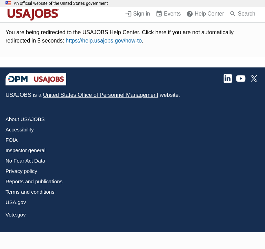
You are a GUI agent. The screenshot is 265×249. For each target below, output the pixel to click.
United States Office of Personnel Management (100, 95)
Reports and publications (34, 181)
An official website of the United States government (61, 3)
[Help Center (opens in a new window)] (205, 14)
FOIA (12, 140)
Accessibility (20, 129)
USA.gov (16, 202)
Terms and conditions (30, 192)
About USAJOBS (25, 119)
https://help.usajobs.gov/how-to (104, 41)
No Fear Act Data (25, 161)
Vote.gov (16, 215)
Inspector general (26, 150)
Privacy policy (21, 171)
